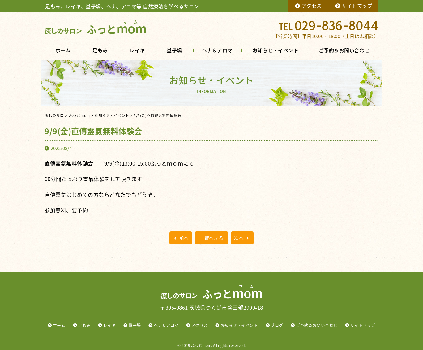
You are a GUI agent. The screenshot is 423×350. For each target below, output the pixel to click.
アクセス (308, 5)
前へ (181, 238)
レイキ (137, 50)
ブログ (277, 325)
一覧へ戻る (211, 238)
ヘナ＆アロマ (217, 50)
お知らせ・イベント (276, 50)
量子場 (174, 50)
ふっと (96, 29)
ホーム (63, 50)
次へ (242, 238)
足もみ (100, 50)
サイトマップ (354, 5)
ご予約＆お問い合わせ (344, 50)
